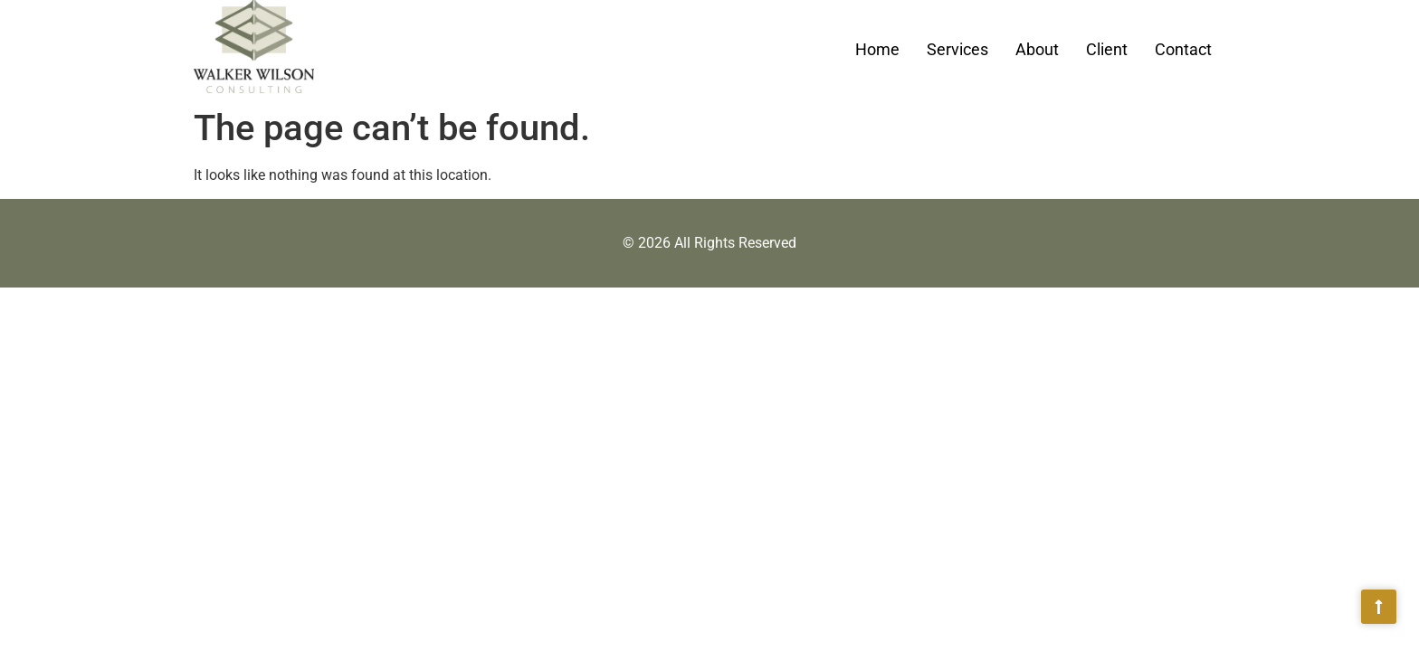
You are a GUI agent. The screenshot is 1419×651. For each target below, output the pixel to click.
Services (957, 49)
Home (877, 49)
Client (1107, 49)
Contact (1183, 49)
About (1037, 49)
